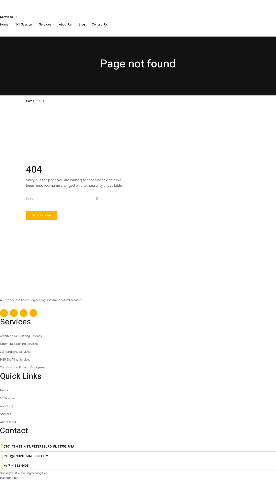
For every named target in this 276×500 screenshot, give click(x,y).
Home (4, 24)
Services (45, 24)
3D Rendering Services (15, 351)
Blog (82, 24)
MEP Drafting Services (15, 359)
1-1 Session (23, 24)
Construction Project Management (24, 367)
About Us (65, 24)
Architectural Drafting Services (21, 336)
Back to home (42, 215)
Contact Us (100, 24)
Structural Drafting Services (19, 344)
